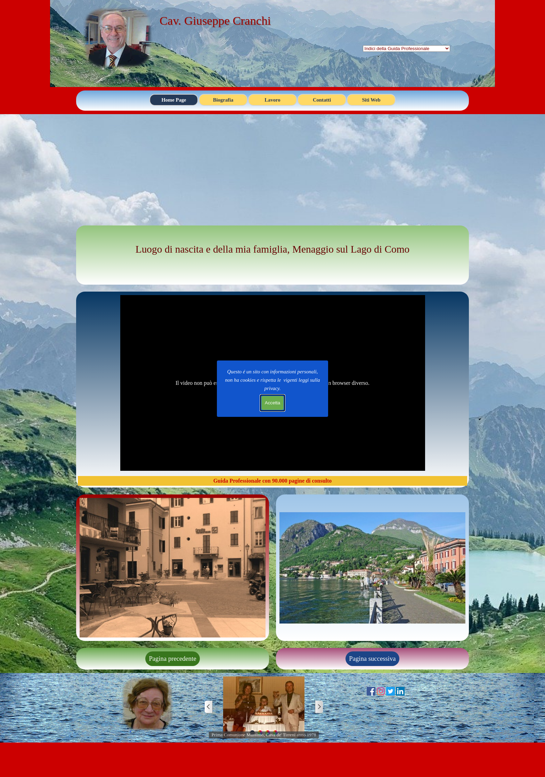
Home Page (173, 100)
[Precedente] (209, 707)
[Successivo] (319, 707)
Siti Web (371, 100)
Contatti (322, 100)
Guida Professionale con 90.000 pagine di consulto (272, 481)
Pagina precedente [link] (172, 658)
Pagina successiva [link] (372, 658)
